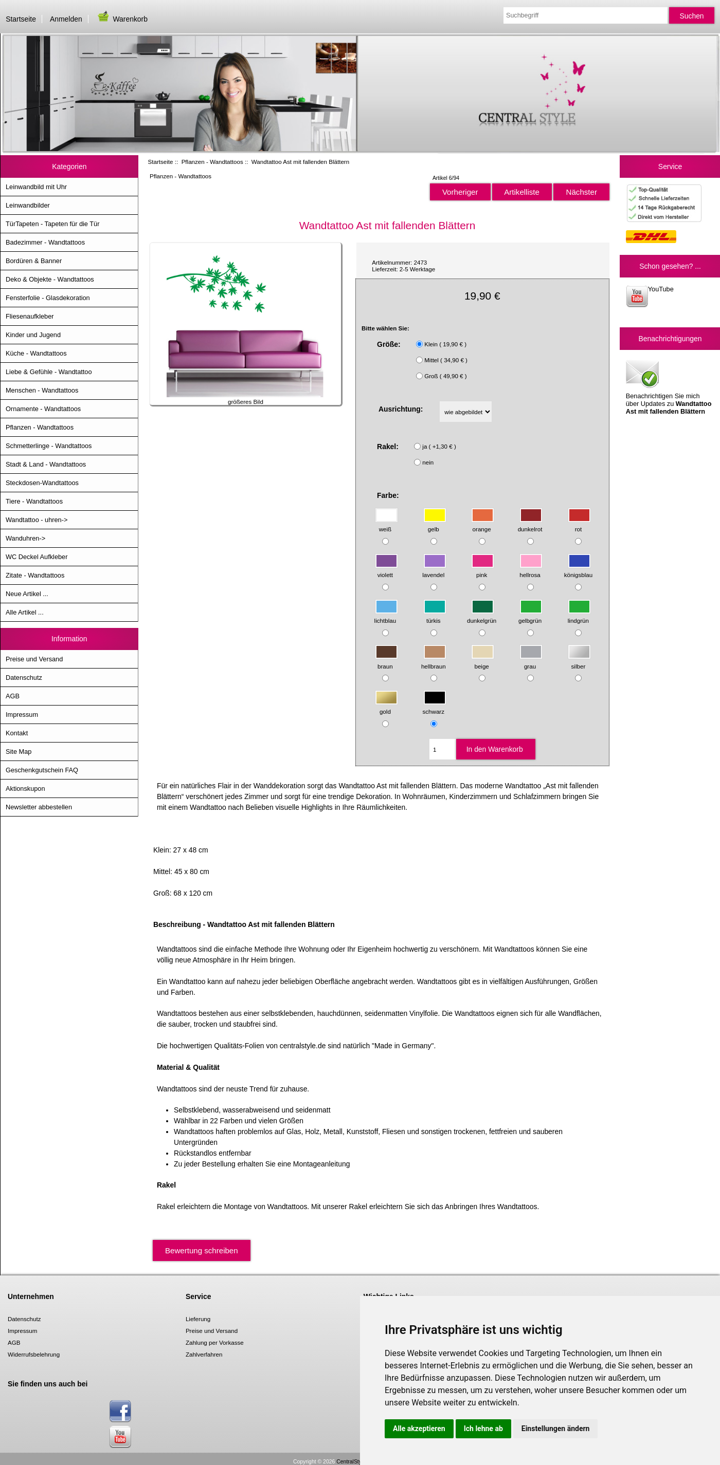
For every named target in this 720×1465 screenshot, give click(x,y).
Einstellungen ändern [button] (555, 1428)
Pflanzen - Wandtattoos (212, 161)
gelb (434, 524)
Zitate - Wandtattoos (35, 575)
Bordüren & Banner (34, 261)
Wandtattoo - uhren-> (36, 520)
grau (531, 661)
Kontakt (17, 733)
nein (428, 462)
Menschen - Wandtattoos (42, 390)
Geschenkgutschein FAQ (42, 770)
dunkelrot (530, 524)
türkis (434, 615)
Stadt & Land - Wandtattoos (46, 464)
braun (386, 661)
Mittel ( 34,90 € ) (445, 360)
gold (386, 706)
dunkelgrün (481, 615)
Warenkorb (122, 19)
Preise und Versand (34, 659)
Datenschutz (24, 677)
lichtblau (386, 615)
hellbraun (433, 661)
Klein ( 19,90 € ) (445, 344)
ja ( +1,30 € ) (439, 446)
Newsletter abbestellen (39, 807)
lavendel (434, 570)
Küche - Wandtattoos (36, 353)
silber (579, 661)
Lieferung (198, 1318)
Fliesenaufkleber (30, 316)
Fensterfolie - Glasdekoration (48, 298)
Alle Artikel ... (25, 612)
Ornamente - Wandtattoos (43, 409)
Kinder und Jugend (33, 335)
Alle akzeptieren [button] (419, 1428)
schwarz (434, 706)
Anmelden (66, 19)
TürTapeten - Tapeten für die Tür (52, 224)
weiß (386, 524)
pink (482, 570)
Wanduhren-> (25, 538)
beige (482, 661)
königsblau (578, 570)
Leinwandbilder (28, 205)
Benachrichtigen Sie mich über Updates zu (669, 386)
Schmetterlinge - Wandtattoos (49, 446)
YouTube (650, 296)
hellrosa (531, 570)
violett (386, 570)
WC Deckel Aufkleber (36, 557)
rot (579, 524)
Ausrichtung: (401, 409)
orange (482, 524)
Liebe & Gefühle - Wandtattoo (49, 372)
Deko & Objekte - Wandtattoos (50, 279)
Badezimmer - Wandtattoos (45, 242)
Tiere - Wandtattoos (34, 501)
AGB (13, 696)
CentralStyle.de (354, 1461)
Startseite (21, 19)
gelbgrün (530, 615)
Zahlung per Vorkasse (215, 1342)
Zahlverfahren (204, 1354)
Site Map (18, 751)
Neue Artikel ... (27, 594)
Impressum (22, 714)
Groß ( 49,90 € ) (445, 376)
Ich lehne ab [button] (483, 1428)
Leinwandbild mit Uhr (36, 187)
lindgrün (579, 615)
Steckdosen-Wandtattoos (42, 483)
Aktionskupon (25, 788)
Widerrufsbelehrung (34, 1354)
